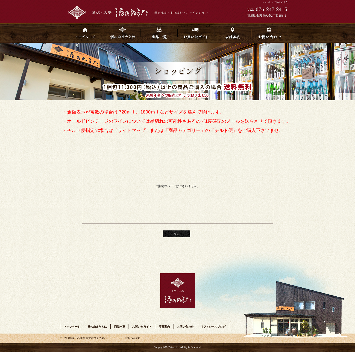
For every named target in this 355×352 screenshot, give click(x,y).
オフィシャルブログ (213, 326)
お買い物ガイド (196, 33)
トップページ (85, 33)
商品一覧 (159, 33)
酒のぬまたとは (122, 33)
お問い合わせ (269, 33)
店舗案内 (232, 33)
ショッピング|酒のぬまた (275, 2)
